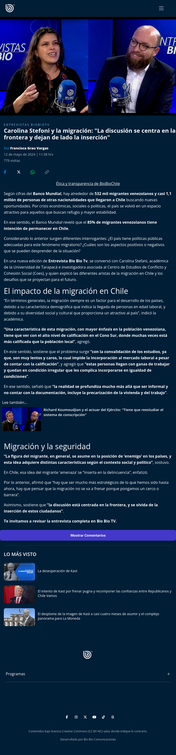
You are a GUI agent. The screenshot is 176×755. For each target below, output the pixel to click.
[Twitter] (86, 716)
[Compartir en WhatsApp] (28, 171)
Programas (15, 673)
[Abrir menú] (161, 8)
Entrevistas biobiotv (27, 125)
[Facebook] (67, 716)
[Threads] (113, 716)
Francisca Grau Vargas (29, 148)
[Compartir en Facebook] (5, 171)
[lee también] (23, 419)
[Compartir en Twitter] (14, 171)
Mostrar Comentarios (88, 535)
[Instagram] (77, 716)
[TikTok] (104, 716)
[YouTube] (95, 716)
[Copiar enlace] (42, 171)
